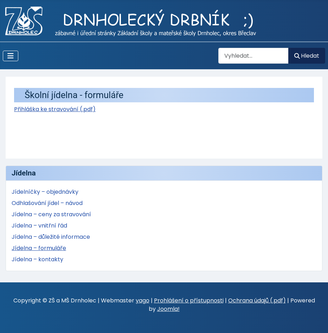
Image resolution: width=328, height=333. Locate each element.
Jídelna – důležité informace (51, 237)
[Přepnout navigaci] (10, 56)
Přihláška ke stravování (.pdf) (55, 109)
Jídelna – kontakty (37, 259)
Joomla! (168, 309)
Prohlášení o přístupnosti (189, 300)
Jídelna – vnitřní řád (39, 226)
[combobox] (253, 56)
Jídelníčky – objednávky (45, 192)
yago (142, 300)
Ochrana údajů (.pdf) (257, 300)
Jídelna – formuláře (39, 248)
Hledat (306, 56)
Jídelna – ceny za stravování (51, 214)
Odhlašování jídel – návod (47, 203)
